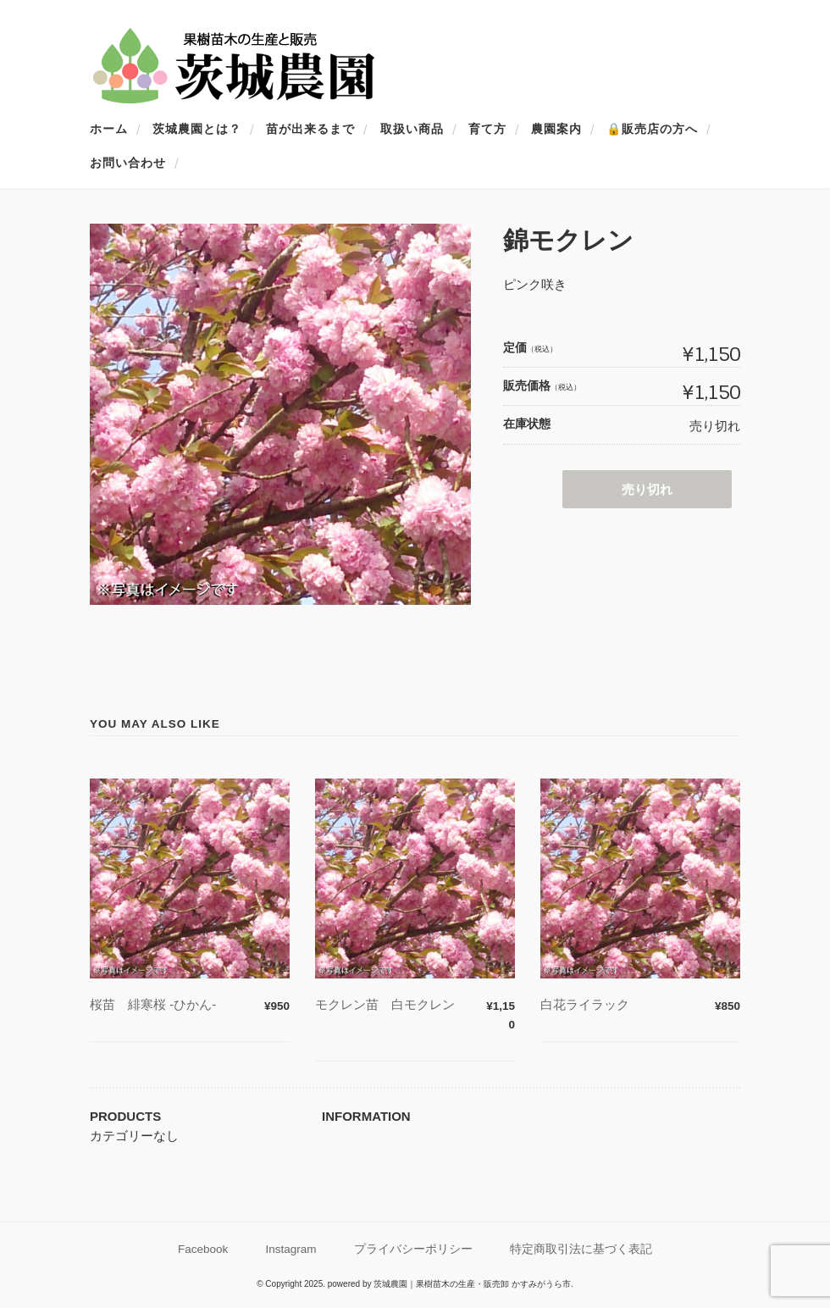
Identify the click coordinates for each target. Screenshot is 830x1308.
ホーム (109, 128)
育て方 (487, 128)
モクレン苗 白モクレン (397, 1004)
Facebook (203, 1249)
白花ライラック (597, 1004)
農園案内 (556, 128)
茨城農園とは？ (196, 128)
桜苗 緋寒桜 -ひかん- (153, 1004)
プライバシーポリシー (413, 1249)
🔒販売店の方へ (652, 128)
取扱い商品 (412, 128)
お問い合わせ (128, 162)
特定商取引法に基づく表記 (581, 1249)
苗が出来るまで (310, 128)
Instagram (291, 1249)
